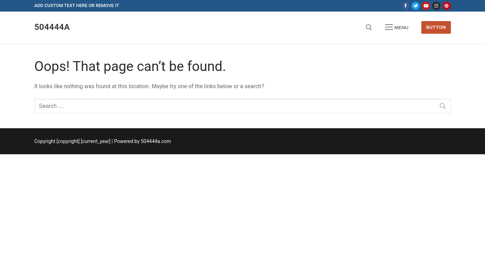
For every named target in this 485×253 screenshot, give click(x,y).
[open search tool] (369, 27)
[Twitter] (415, 6)
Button (436, 27)
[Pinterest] (446, 6)
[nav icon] (397, 27)
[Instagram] (436, 6)
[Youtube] (426, 6)
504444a (52, 27)
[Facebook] (405, 6)
